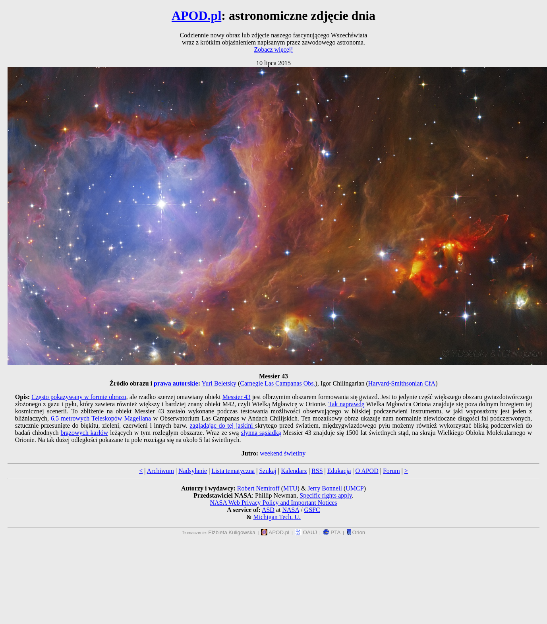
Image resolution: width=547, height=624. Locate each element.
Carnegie (251, 383)
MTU (290, 488)
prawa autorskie (176, 383)
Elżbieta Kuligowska (231, 532)
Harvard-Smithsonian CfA (401, 383)
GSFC (312, 509)
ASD (268, 509)
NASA (290, 509)
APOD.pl (196, 15)
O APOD (366, 470)
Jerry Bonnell (324, 488)
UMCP (354, 488)
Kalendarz (294, 470)
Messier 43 (236, 396)
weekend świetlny (282, 453)
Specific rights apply (326, 495)
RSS (317, 470)
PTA (332, 532)
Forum (391, 470)
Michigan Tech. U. (276, 517)
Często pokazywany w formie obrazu (78, 396)
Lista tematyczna (233, 470)
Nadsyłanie (192, 470)
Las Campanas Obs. (290, 383)
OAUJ (306, 532)
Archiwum (160, 470)
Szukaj (267, 470)
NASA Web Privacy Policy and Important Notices (273, 502)
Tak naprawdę (346, 404)
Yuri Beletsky (218, 383)
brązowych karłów (84, 432)
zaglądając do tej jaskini (222, 425)
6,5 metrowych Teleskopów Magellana (101, 418)
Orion (355, 532)
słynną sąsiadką (261, 432)
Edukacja (339, 470)
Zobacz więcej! (273, 49)
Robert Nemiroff (258, 488)
